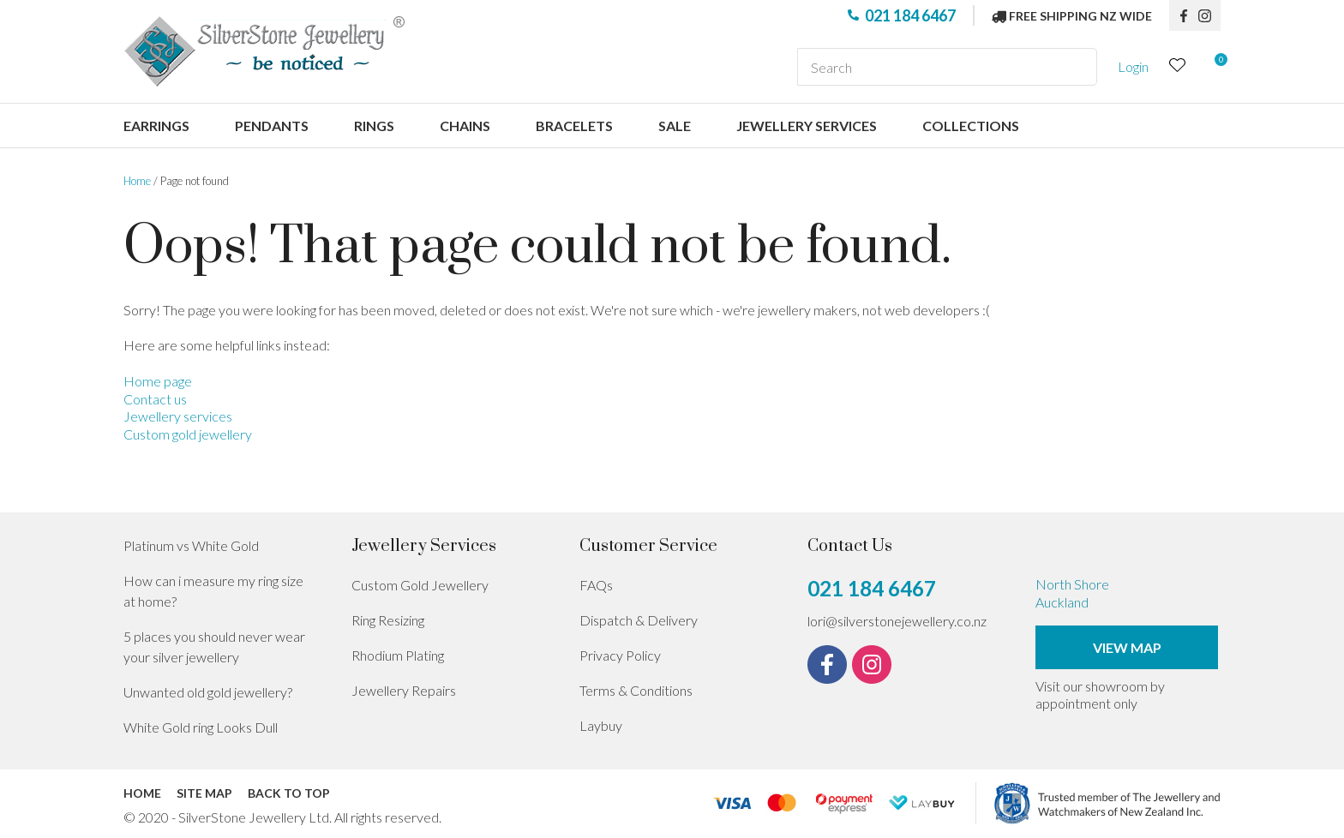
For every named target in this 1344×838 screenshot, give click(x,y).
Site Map (204, 793)
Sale (674, 125)
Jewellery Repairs (403, 690)
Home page (157, 381)
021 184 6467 (910, 15)
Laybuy (600, 725)
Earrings (156, 125)
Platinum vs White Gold (191, 545)
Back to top (289, 793)
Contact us (155, 399)
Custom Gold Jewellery (420, 585)
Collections (970, 125)
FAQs (596, 585)
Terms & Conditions (636, 690)
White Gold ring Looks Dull (200, 727)
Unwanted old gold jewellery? (207, 692)
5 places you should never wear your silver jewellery (214, 646)
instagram (1209, 15)
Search (1076, 67)
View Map (1127, 647)
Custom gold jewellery (187, 434)
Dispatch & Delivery (638, 620)
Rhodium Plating (397, 655)
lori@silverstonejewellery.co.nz (897, 621)
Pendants (272, 125)
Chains (465, 125)
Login (1133, 66)
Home (137, 181)
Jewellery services (806, 125)
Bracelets (574, 125)
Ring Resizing (387, 620)
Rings (374, 125)
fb (1183, 15)
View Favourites (1177, 67)
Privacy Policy (620, 655)
